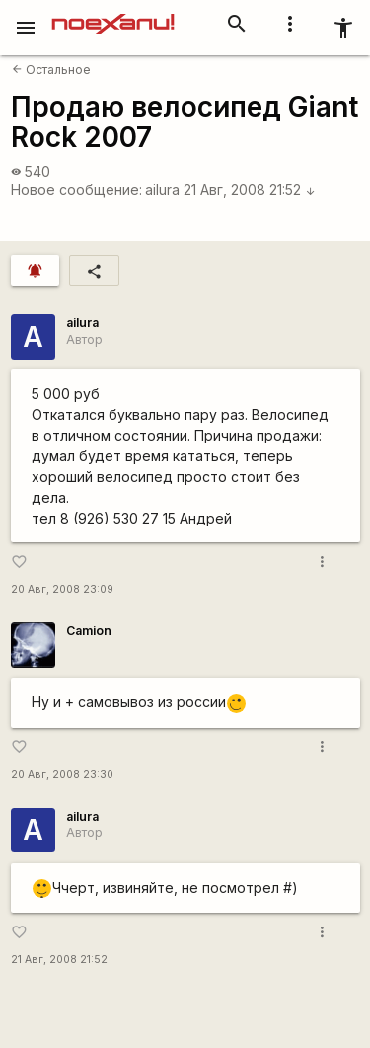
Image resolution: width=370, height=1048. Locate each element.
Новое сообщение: (76, 189)
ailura (162, 189)
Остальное (51, 69)
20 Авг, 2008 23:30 (62, 774)
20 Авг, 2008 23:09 (62, 589)
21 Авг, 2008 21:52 (250, 189)
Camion (88, 630)
